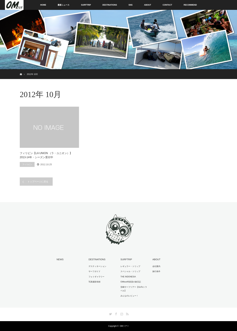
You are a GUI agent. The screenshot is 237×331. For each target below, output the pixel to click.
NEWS (60, 259)
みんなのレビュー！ (129, 296)
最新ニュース (63, 5)
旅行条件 (156, 271)
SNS (131, 5)
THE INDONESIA (128, 277)
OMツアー (124, 326)
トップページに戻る (37, 181)
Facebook (115, 313)
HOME (43, 5)
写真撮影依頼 (94, 282)
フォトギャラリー (96, 277)
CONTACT (167, 5)
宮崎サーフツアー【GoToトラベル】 (133, 289)
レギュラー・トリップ (130, 266)
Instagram (121, 313)
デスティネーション (97, 266)
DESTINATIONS (109, 5)
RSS (126, 313)
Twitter (110, 313)
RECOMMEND (190, 5)
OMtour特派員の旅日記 (130, 282)
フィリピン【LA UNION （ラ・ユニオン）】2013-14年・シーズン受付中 (46, 155)
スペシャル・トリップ (130, 271)
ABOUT (147, 5)
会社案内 (156, 266)
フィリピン (27, 164)
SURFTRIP (86, 5)
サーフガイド (94, 271)
